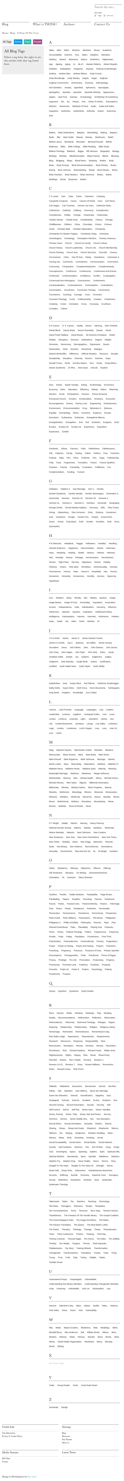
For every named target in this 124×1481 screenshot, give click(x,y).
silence (114, 1128)
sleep (61, 1138)
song (108, 1147)
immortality (85, 602)
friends (63, 467)
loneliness (71, 728)
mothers (75, 801)
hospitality (96, 571)
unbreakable (90, 1279)
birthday (52, 156)
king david (54, 692)
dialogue (98, 349)
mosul (51, 801)
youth (75, 1385)
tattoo (64, 1201)
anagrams (78, 69)
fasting (78, 453)
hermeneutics (92, 557)
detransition (54, 349)
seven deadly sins (78, 1119)
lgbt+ (83, 719)
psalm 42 (64, 969)
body (111, 160)
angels (85, 78)
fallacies (59, 453)
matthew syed (89, 769)
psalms (85, 969)
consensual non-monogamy (62, 280)
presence (78, 950)
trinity (114, 1253)
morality (106, 797)
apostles (66, 92)
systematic (107, 1180)
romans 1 (98, 1060)
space (72, 1152)
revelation (68, 1046)
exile (116, 422)
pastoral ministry (89, 904)
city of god (77, 257)
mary (66, 764)
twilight (92, 1257)
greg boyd (71, 521)
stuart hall (53, 1170)
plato (73, 927)
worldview (89, 1342)
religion (93, 1027)
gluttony (99, 512)
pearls (68, 908)
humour (100, 576)
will (82, 1332)
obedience (62, 868)
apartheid (78, 87)
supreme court (99, 1175)
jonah (111, 652)
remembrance (82, 1032)
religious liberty (107, 1027)
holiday (106, 562)
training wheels (83, 1248)
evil (87, 422)
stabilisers (103, 1156)
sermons (53, 1119)
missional (98, 792)
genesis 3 (103, 498)
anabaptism (65, 69)
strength (100, 1166)
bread (91, 170)
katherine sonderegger (108, 683)
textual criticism (110, 1211)
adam (84, 55)
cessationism (102, 210)
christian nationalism (82, 229)
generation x (112, 493)
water (58, 1328)
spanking (82, 1152)
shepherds (103, 1128)
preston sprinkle (111, 950)
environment (54, 408)
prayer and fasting (84, 946)
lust (51, 733)
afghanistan (107, 59)
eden (62, 389)
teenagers (66, 1206)
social (100, 1138)
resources (65, 1041)
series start (87, 1110)
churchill (103, 252)
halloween (90, 543)
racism (60, 1013)
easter (59, 385)
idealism (60, 598)
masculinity (76, 764)
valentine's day (66, 1306)
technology (104, 1201)
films (75, 458)
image (112, 598)
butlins (83, 179)
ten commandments (58, 1211)
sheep (62, 1128)
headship (61, 553)
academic (107, 50)
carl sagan (54, 205)
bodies (103, 160)
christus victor (55, 243)
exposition (101, 427)
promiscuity (54, 965)
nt (94, 851)
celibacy (77, 210)
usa (108, 1288)
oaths (51, 868)
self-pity (75, 1110)
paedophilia (92, 894)
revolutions (54, 1050)
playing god (96, 927)
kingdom (66, 692)
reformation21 (55, 1022)
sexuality (88, 1124)
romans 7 (70, 1064)
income (52, 607)
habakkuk (68, 543)
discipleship (54, 358)
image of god (70, 602)
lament (52, 710)
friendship (74, 467)
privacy (52, 960)
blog (51, 160)
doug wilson (111, 363)
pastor (61, 904)
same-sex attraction (58, 1095)
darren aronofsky (85, 330)
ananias (89, 69)
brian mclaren (71, 174)
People (37, 41)
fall (50, 453)
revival (99, 1046)
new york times (109, 837)
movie (110, 801)
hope (75, 571)
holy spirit (73, 567)
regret (111, 1022)
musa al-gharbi (76, 806)
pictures (97, 922)
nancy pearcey (97, 823)
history (97, 562)
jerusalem (53, 647)
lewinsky (73, 719)
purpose (66, 974)
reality (52, 1018)
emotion (72, 399)
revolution (111, 1046)
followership (113, 458)
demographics (80, 344)
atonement (64, 106)
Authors (69, 24)
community (54, 266)
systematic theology (58, 1184)
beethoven (100, 137)
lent (104, 714)
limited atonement (63, 724)
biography (104, 151)
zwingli (64, 1407)
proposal (106, 965)
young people (63, 1385)
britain (100, 174)
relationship (66, 1027)
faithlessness (108, 448)
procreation (84, 960)
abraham (87, 50)
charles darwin (56, 220)
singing (68, 1133)
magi (51, 750)
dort (92, 363)
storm (95, 1161)
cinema (113, 252)
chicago (109, 220)
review (79, 1046)
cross (84, 304)
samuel (74, 1095)
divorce (88, 358)
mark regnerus (71, 759)
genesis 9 (79, 503)
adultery (52, 59)
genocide (102, 503)
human (113, 571)
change (76, 215)
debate (52, 340)
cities (66, 257)
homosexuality (100, 567)
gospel (94, 517)
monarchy (87, 797)
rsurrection (108, 1064)
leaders (109, 710)
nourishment (66, 851)
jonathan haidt (56, 657)
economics (109, 385)
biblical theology (56, 151)
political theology (74, 932)
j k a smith (54, 638)
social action (75, 1142)
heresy (69, 557)
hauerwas (110, 548)
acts (77, 55)
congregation (109, 276)
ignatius (103, 598)
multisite (62, 806)
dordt (67, 363)
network (70, 832)
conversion (69, 290)
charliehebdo (86, 220)
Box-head (31, 1477)
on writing (81, 873)
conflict (96, 276)
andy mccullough (57, 78)
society (52, 1147)
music (88, 806)
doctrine (99, 358)
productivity (98, 960)
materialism (89, 764)
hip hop (75, 562)
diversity (78, 358)
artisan (75, 101)
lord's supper (85, 728)
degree (98, 340)
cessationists (55, 215)
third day (101, 1234)
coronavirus (54, 294)
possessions (93, 936)
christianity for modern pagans (63, 234)
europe (107, 413)
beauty (79, 137)
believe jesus (55, 142)
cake (70, 196)
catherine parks (103, 205)
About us (65, 1443)
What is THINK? (45, 24)
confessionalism (69, 276)
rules (51, 1069)
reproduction (88, 1036)
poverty (100, 941)
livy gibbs (100, 724)
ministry (65, 787)
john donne (111, 647)
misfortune (64, 792)
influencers (54, 612)
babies (52, 132)
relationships (81, 1027)
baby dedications (66, 132)
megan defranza (101, 773)
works (52, 1342)
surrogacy (113, 1175)
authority (91, 111)
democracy (66, 344)
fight (61, 458)
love (104, 728)
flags (101, 458)
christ (51, 229)
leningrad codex (91, 714)
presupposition (71, 955)
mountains (86, 801)
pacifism (53, 894)
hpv (105, 571)
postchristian (55, 941)
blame (105, 156)
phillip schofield (71, 922)
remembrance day (100, 1032)
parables (76, 899)
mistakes (64, 797)
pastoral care (73, 904)
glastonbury (63, 512)
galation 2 (65, 489)
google (71, 517)
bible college (74, 146)
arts (83, 101)
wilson (105, 1332)
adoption (94, 55)
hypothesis (54, 581)
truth (67, 1257)
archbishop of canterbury (106, 97)
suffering (64, 1175)
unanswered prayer (58, 1279)
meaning (112, 769)
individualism (88, 607)
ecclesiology (95, 385)
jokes (102, 652)
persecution (54, 913)
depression (95, 344)
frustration (87, 467)
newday (65, 842)
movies (52, 806)
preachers (111, 946)
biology (115, 151)
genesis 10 (77, 498)
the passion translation (60, 1225)
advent (62, 59)
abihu (66, 50)
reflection (96, 1018)
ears (51, 385)
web (95, 1328)
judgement (97, 657)
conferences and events (105, 271)
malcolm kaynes (64, 750)
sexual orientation (72, 1124)
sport (83, 1156)
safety (52, 1091)
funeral (80, 472)
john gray (53, 652)
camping (101, 196)
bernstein (80, 142)
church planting (56, 252)
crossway (93, 304)
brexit (114, 170)
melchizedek (54, 778)
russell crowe (63, 1069)
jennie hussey (105, 643)
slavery (52, 1138)
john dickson (97, 647)
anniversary (76, 83)
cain (63, 196)
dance (88, 326)
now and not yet (82, 851)
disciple (114, 354)
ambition (53, 69)
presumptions (55, 955)
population (79, 936)
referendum (83, 1018)
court (87, 294)
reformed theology (86, 1022)
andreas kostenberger (106, 69)
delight (108, 340)
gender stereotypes (94, 493)
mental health (86, 778)
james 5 (75, 638)
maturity (101, 769)
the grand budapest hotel (61, 1220)
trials (105, 1253)
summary (84, 1175)
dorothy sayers (80, 363)
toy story (69, 1248)
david (108, 330)
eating (84, 385)
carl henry (110, 201)
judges (108, 657)
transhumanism (70, 1253)
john (86, 647)
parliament (109, 899)
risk (85, 1055)
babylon (80, 132)
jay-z (69, 643)
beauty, (89, 137)
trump (52, 1257)
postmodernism (71, 941)
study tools (67, 1170)
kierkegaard (113, 688)
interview (92, 616)
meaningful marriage (58, 773)
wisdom (52, 1337)
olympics (69, 873)
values (87, 1306)
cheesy (98, 220)
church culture (100, 243)
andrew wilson (80, 73)
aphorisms (90, 87)
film (68, 458)
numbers (114, 851)
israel (81, 621)
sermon (107, 1114)
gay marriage (79, 489)
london (60, 728)
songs (116, 1147)
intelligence (54, 616)
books (113, 165)
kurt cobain (91, 692)
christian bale (63, 229)
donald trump (55, 363)
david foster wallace (58, 335)
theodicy (66, 1229)
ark (62, 101)
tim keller (101, 1239)
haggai (79, 543)
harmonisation (87, 548)
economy (53, 389)
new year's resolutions (88, 837)
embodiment (73, 394)
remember (68, 1032)
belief (110, 137)
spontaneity (72, 1156)
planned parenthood (58, 927)
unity (51, 1288)
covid (72, 299)
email (61, 394)
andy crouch (95, 73)
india (77, 607)
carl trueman (68, 205)
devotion (74, 349)
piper (106, 922)
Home (5, 33)
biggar (81, 151)
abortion (76, 50)
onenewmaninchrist (98, 873)
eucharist (86, 413)
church (68, 243)
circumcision (55, 257)
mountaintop (99, 801)
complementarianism (86, 266)
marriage (101, 759)
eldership (113, 389)
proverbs (53, 969)
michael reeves (56, 783)
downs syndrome (57, 368)
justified (53, 666)
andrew (52, 73)
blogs (69, 160)
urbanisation (98, 1288)
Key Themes (67, 1439)
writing (60, 1346)
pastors (103, 904)
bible (63, 146)
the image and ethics (86, 1220)
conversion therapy (86, 290)
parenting (87, 899)
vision (73, 1310)
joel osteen (75, 647)
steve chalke (84, 1161)
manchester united (82, 750)
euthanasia (67, 417)
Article (110, 16)
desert (106, 344)
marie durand (69, 755)
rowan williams (92, 1064)
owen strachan (85, 877)
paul (51, 908)
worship (108, 1342)
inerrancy (101, 607)
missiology (76, 792)
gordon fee (83, 517)
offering (107, 868)
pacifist (63, 894)
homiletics (86, 567)
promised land (69, 965)
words (108, 1337)
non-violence (76, 846)
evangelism (71, 422)
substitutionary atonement (100, 1170)
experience (89, 427)
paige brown (106, 894)
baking (104, 132)
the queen (79, 1225)
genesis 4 (66, 503)
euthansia (79, 417)
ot (63, 877)
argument (53, 101)
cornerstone (103, 290)
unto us (85, 1288)
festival (52, 458)
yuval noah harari (89, 1385)
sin (60, 1133)
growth (89, 521)
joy (76, 657)
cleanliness (99, 257)
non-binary (62, 846)
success (53, 1175)
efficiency (84, 389)
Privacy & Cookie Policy (12, 1436)
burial (63, 179)
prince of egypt (108, 955)
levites (52, 719)
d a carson (54, 326)
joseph (69, 657)
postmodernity (87, 941)
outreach (71, 877)
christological (55, 238)
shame (108, 1124)
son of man (97, 1147)
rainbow (79, 1013)
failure (64, 448)
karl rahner (89, 683)
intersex (80, 616)
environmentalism (71, 408)
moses (116, 797)
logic (51, 728)
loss (97, 728)
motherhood (62, 801)
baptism (113, 132)
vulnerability (91, 1310)
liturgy (90, 724)
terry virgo (95, 1211)
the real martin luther (97, 1225)
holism (63, 567)
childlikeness (55, 224)
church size (72, 252)
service (63, 1119)
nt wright (102, 851)
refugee (102, 1022)
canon (74, 201)
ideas (68, 598)
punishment (54, 974)
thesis (97, 1229)
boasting (93, 160)
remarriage (54, 1032)
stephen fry (54, 1161)
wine (113, 1332)
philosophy (86, 922)
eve (81, 422)
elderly (95, 389)
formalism (82, 462)
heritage (79, 557)
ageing (59, 64)
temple (89, 1206)
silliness (53, 1133)
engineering (95, 403)
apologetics (54, 92)
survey (52, 1180)
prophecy (83, 965)
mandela (98, 750)
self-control (54, 1110)
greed (60, 521)
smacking (78, 1138)
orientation (54, 877)
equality (52, 413)
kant (65, 683)
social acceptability (57, 1142)
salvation (68, 1091)
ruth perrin (78, 1069)
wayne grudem (71, 1328)
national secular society (60, 828)
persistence (83, 913)
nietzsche (97, 842)
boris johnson (64, 170)
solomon (78, 1147)
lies (111, 719)
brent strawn (103, 170)
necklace (97, 828)
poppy (69, 936)
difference (73, 354)
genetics (91, 503)
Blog (5, 24)
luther (59, 733)
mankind (109, 750)
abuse (97, 50)
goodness (60, 517)
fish (94, 458)
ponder (52, 936)
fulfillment (99, 467)
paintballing (54, 899)
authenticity (78, 111)
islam (73, 621)
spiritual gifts (113, 1152)
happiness (73, 548)
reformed (69, 1022)
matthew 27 (113, 764)
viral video (54, 1310)
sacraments (90, 1086)
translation (86, 1253)
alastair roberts (93, 64)
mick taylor (72, 783)
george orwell (55, 507)
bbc (58, 137)
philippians (111, 918)
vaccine (52, 1306)
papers (66, 899)
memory (66, 778)
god (51, 517)
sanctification (86, 1095)
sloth (69, 1138)
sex (92, 1119)
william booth (93, 1332)
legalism (77, 714)
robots (63, 1060)
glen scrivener (78, 512)
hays (51, 553)
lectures (66, 714)
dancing (98, 326)
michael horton (111, 778)
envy (85, 408)
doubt (99, 363)
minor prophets (95, 787)
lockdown (112, 724)
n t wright (54, 823)
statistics (115, 1156)
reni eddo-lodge (57, 1036)
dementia (53, 344)
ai (74, 64)
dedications (86, 340)
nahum (74, 823)
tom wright (64, 1243)
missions (53, 797)
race (51, 1013)
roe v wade (75, 1060)
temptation (100, 1206)
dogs (108, 358)
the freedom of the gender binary (80, 1215)
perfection (91, 908)
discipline (67, 358)
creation (97, 299)
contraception (91, 285)
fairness (74, 448)
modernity (75, 797)
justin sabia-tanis (67, 666)
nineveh (109, 842)
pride (83, 955)
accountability (55, 55)
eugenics (97, 413)
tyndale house (56, 1262)
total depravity (99, 1243)
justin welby (98, 666)
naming (83, 823)
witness (63, 1337)
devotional (86, 349)
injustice (76, 612)
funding (70, 472)
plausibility (83, 927)
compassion (67, 266)
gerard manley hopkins (75, 507)
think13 (79, 1234)
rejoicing (53, 1027)
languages (91, 710)
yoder (51, 1385)
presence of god (93, 950)
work (116, 1337)
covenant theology (57, 299)
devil (65, 349)
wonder (91, 1337)
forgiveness (69, 462)
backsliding (92, 132)
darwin (99, 330)
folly (51, 462)
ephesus (108, 408)
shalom (98, 1124)
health (81, 553)
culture (64, 308)
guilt (109, 521)
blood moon (80, 160)
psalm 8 (75, 969)
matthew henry (56, 769)
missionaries (111, 792)
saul (109, 1095)
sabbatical (64, 1086)
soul (51, 1152)
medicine (75, 773)
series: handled (103, 1110)
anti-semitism (55, 87)
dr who (71, 368)
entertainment (110, 403)
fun (109, 467)
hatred (100, 548)
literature (79, 724)
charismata (89, 215)
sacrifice (112, 1086)
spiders (93, 1152)
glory (90, 512)
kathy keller (54, 688)
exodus (52, 427)
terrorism (83, 1211)
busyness (72, 179)
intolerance (103, 616)
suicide (74, 1175)
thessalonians (109, 1229)
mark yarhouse (87, 759)
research (53, 1041)
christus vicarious (107, 238)
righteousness (55, 1055)
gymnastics (54, 526)
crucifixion (106, 304)
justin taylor (84, 666)
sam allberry (81, 1091)
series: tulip (71, 1114)
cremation (73, 304)
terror (73, 1211)
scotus (96, 1100)
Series (18, 41)
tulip (75, 1257)
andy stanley (73, 78)
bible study (104, 146)
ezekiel (65, 432)
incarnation (110, 602)
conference (71, 271)
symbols (87, 1180)
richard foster (94, 1050)
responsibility (92, 1041)
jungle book (82, 661)
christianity (100, 229)
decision (74, 340)
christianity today (88, 234)
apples (52, 97)
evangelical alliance (96, 417)
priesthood (93, 955)
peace (59, 908)
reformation (109, 1018)
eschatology (64, 413)
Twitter (5, 1462)
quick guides (87, 991)
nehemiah (109, 828)
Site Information (8, 1433)
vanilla (96, 1306)
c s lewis (53, 196)
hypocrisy (111, 576)
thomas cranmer (57, 1239)
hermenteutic (107, 557)
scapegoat (54, 1100)
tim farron (89, 1239)
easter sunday (71, 385)
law (101, 710)
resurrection (55, 1046)
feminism (114, 453)
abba (51, 50)
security (100, 1105)
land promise (65, 710)
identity (77, 598)
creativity (53, 304)
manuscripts (54, 755)
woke (72, 1337)
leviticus (62, 719)
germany (93, 507)
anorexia (89, 83)
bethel (109, 142)
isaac (51, 621)
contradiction (107, 285)
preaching (53, 950)
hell (51, 557)
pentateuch (79, 908)
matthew (101, 764)
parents (98, 899)
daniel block (54, 330)
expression (54, 432)
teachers (81, 1201)
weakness (85, 1328)
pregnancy (66, 950)
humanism (54, 576)
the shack (54, 1229)
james (65, 638)
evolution (96, 422)
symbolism (75, 1180)
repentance (73, 1036)
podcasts (109, 927)
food (58, 462)
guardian (100, 521)
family (69, 453)
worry (99, 1342)
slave (110, 1133)
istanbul (90, 621)
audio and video (106, 106)
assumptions (111, 101)
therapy (87, 1229)
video (104, 1306)
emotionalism (85, 399)
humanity (66, 576)
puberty (108, 969)
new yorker (54, 842)
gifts (103, 507)
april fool (62, 97)
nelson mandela (56, 832)
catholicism (54, 210)
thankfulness (55, 1215)
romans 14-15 (55, 1064)
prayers (99, 946)
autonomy (111, 111)
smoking (90, 1138)
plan (114, 922)
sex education (103, 1119)
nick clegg (85, 842)
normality (53, 851)
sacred (102, 1086)
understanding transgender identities (102, 1284)
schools (65, 1100)
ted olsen (53, 1206)
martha (111, 759)
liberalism (93, 719)
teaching (92, 1201)
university (61, 1288)
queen (52, 991)
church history (55, 248)
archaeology (85, 97)
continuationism (75, 285)
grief (81, 521)
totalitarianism (55, 1248)
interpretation (68, 616)
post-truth (106, 936)
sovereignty (61, 1152)
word (100, 1337)
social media (89, 1142)
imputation (97, 602)
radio (69, 1013)
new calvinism (83, 832)
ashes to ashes (95, 101)
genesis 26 (90, 498)
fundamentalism (56, 472)
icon (51, 598)
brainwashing (80, 170)
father (88, 453)
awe (51, 115)
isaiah (59, 621)
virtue (64, 1310)
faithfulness (93, 448)
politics (88, 932)
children (68, 224)
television (78, 1206)
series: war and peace (90, 1114)
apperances (108, 92)
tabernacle (54, 1201)
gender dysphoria (57, 493)
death (112, 335)
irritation (115, 616)
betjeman (53, 146)
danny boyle (69, 330)
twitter (102, 1257)
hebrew (100, 553)
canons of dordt (87, 201)
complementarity (106, 266)
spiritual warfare (56, 1156)
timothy (52, 1243)
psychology (97, 969)
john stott (92, 652)
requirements (103, 1036)
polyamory (114, 932)
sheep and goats (76, 1128)
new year (70, 837)
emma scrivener (99, 394)
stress (110, 1166)
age (51, 64)
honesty (113, 567)
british (108, 174)
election (52, 394)
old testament (55, 873)
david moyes (77, 335)
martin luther (55, 764)
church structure (88, 252)
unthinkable (73, 1288)
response (78, 1041)
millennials (53, 787)
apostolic (77, 92)
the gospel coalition (108, 1215)
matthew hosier (72, 769)
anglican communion (58, 83)
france (93, 462)
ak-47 (80, 64)
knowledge (78, 692)
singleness (80, 1133)
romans (87, 1060)
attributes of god (80, 106)
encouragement (56, 403)
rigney (77, 1055)
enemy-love (81, 403)
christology (69, 238)
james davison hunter (92, 638)
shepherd (91, 1128)
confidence (85, 276)
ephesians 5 (95, 408)
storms (105, 1161)
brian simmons (87, 174)
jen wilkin (91, 643)
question (62, 991)
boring (52, 170)
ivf (98, 621)
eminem (85, 394)
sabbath (53, 1086)
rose (80, 1064)
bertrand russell (95, 142)
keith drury (82, 688)
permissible (104, 908)
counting (67, 294)
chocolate (87, 224)
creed (63, 304)
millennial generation (98, 783)
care (100, 201)
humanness (78, 576)
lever (111, 714)
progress (110, 960)
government (106, 517)
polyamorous (100, 932)
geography (114, 503)
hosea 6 (85, 571)
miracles (53, 792)
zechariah (53, 1407)
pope (60, 936)
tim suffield (114, 1239)
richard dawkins (77, 1050)
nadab (64, 823)
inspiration (87, 612)
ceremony (88, 210)
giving (52, 512)
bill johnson (92, 151)
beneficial (69, 142)
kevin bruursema (97, 688)
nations (77, 828)
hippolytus (86, 562)
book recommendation (82, 165)
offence (96, 868)
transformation (100, 1248)
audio (93, 106)
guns (116, 521)
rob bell (53, 1060)
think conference (65, 1234)
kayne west (68, 688)
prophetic (94, 965)
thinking (90, 1234)
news (75, 842)
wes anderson (71, 1332)
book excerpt (63, 165)
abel (59, 50)
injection (66, 612)
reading (107, 1013)
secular (90, 1105)
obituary (74, 868)
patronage (114, 904)
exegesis (107, 422)
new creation (100, 832)
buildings (53, 179)
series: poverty (56, 1114)
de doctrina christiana (96, 335)
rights (68, 1055)
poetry (60, 932)
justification (105, 661)
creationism (109, 299)
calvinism (89, 196)
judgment (53, 661)
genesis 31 (54, 503)
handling (113, 543)
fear (105, 453)
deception (63, 340)
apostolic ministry (92, 92)
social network (105, 1142)
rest (103, 1041)
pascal (52, 904)
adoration (105, 55)
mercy (98, 778)
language (78, 710)
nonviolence (106, 846)
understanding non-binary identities (65, 1284)
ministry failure (78, 787)
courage (78, 294)
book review (102, 165)
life (50, 724)
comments (68, 262)
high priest (63, 562)
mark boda (91, 755)
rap (99, 1013)
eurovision (53, 417)
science (75, 1100)
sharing (52, 1128)
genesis (65, 498)
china (77, 224)
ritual (93, 1055)
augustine (53, 111)
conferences (85, 271)
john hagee (66, 652)
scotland (86, 1100)
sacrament (77, 1086)
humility (90, 576)
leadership (54, 714)
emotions (98, 399)
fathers (97, 453)
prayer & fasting (65, 946)
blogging (60, 160)
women (81, 1337)
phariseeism (84, 918)
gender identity (75, 493)
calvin (79, 196)
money (97, 797)
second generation (75, 1105)
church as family (82, 243)
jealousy (79, 643)
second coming (56, 1105)
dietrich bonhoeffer (57, 354)
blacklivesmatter (77, 156)
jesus (64, 647)
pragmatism (111, 941)
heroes (52, 562)
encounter (110, 399)
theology (77, 1229)
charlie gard (72, 220)
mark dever (103, 755)
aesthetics (94, 59)
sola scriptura (64, 1147)
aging (67, 64)
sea (115, 1100)
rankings (90, 1013)
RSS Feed (6, 1459)
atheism (52, 106)
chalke (67, 215)
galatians (53, 489)
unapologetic (76, 1279)
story (113, 1161)
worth (51, 1346)
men (76, 778)
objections (85, 868)
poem (51, 932)
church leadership (73, 248)
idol (85, 598)
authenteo (65, 111)
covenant (97, 294)
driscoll (94, 368)
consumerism (84, 280)
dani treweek (111, 326)
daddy (80, 326)
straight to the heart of (82, 1166)
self (108, 1105)
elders (103, 389)
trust (60, 1257)
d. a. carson (68, 326)
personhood (97, 913)
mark (80, 755)
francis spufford (107, 462)
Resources (66, 1436)
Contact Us (102, 24)
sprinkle (92, 1156)
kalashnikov (54, 683)
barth (51, 137)
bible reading (89, 146)
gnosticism (111, 512)
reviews (89, 1046)
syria (96, 1180)
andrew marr (64, 73)
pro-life (72, 960)
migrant (82, 783)
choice (98, 224)
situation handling (96, 1133)
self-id (66, 1110)
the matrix (104, 1220)
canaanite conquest (58, 201)
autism (101, 111)
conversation (55, 290)
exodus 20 (63, 427)
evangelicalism (56, 422)
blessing (115, 156)
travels (97, 1253)
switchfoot (62, 1180)
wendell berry (55, 1332)
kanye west (75, 683)
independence (65, 607)
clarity (88, 257)
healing (71, 553)
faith (83, 448)
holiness (53, 567)
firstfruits (85, 458)
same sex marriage (99, 1091)
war (51, 1328)
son (87, 1147)
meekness (86, 773)
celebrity (66, 210)
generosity (54, 498)
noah (51, 846)
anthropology (102, 83)
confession (54, 276)
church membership (108, 248)
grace (52, 521)
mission (87, 792)
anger (94, 78)
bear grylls (68, 137)
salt (59, 1091)
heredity (59, 557)
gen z (91, 489)
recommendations (66, 1018)
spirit (102, 1152)
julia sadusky (67, 661)
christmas (103, 234)
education (72, 389)
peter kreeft (54, 918)
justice (93, 661)
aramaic (73, 97)
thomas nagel (74, 1239)
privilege (62, 960)
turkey (83, 1257)
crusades (53, 308)
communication (97, 262)
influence (112, 607)
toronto (86, 1243)
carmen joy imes (85, 205)
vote (80, 1310)
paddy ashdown (76, 894)
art (68, 101)
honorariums (55, 571)
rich (65, 1050)
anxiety (68, 87)
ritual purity (103, 1055)
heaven (90, 553)
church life (90, 248)
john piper (80, 652)
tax (72, 1201)
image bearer (55, 602)
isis (66, 621)
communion (112, 262)
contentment (99, 280)
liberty (104, 719)
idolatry (93, 598)
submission (80, 1170)
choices (108, 224)
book (51, 165)
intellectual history (103, 612)
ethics (75, 413)
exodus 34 (76, 427)
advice (84, 59)
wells (114, 1328)
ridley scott (109, 1050)
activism (68, 55)
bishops (63, 156)
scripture (106, 1100)
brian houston (55, 174)
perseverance (69, 913)
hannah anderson (57, 548)
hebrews (111, 553)
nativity (87, 828)
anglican (104, 78)
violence (114, 1306)
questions (73, 991)
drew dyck (83, 368)
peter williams (69, 918)
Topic (28, 41)
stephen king (69, 1161)
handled (102, 543)
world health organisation (70, 1342)
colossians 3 (113, 257)
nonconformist (91, 846)
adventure (73, 59)
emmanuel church (57, 399)
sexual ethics (55, 1124)
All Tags (7, 41)
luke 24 (113, 728)
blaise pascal (93, 156)
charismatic (102, 215)
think (51, 1234)
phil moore (98, 918)
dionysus (103, 354)
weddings (104, 1328)
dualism (104, 368)
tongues (76, 1243)
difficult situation (89, 354)
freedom (53, 467)
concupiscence (56, 271)
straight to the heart (58, 1166)
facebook (53, 448)
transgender (54, 1253)
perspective (111, 913)
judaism (85, 657)
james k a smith (56, 643)
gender (100, 489)
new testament (56, 837)
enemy (69, 403)
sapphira (99, 1095)
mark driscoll (55, 759)
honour (67, 571)
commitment (81, 262)
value (78, 1306)
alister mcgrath (110, 64)
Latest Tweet (69, 1453)
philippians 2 (55, 922)
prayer (52, 946)
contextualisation (57, 285)
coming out (54, 262)
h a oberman (55, 543)
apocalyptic (103, 87)
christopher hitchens (86, 238)
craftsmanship (84, 299)
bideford (71, 151)
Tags (99, 16)
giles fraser (113, 507)
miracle (108, 787)
